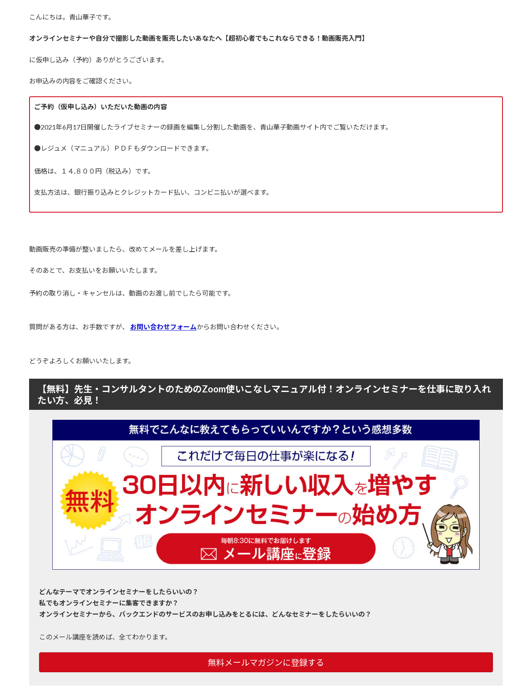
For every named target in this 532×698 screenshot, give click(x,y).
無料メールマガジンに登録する (266, 662)
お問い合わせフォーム (163, 327)
